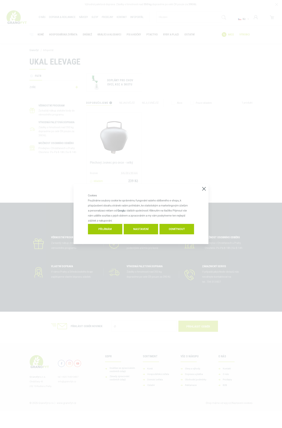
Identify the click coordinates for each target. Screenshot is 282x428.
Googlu (121, 210)
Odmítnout (177, 229)
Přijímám (105, 229)
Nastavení (141, 229)
